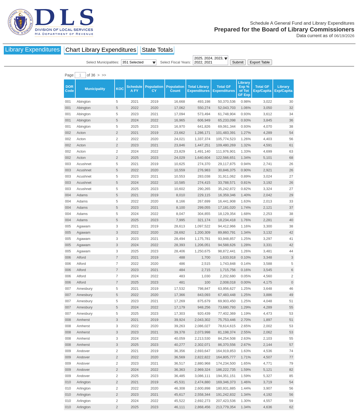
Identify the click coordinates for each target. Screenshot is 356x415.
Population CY (154, 89)
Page (70, 75)
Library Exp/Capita (283, 89)
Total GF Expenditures (224, 89)
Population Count (175, 89)
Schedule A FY (134, 89)
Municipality (95, 89)
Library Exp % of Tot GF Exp (244, 89)
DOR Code (69, 89)
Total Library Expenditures (198, 89)
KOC (120, 89)
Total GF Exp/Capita (262, 89)
